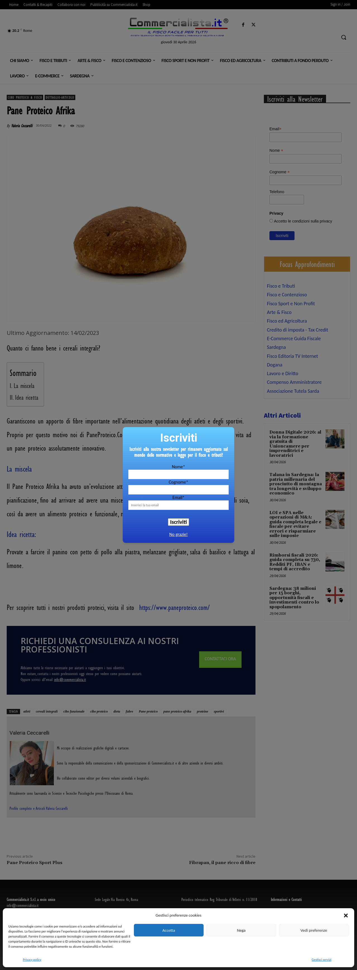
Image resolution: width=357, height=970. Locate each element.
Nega (241, 930)
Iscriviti (178, 522)
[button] (346, 915)
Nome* (178, 466)
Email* (178, 497)
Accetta (168, 930)
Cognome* (178, 482)
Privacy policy (32, 960)
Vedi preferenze (313, 930)
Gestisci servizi (321, 960)
